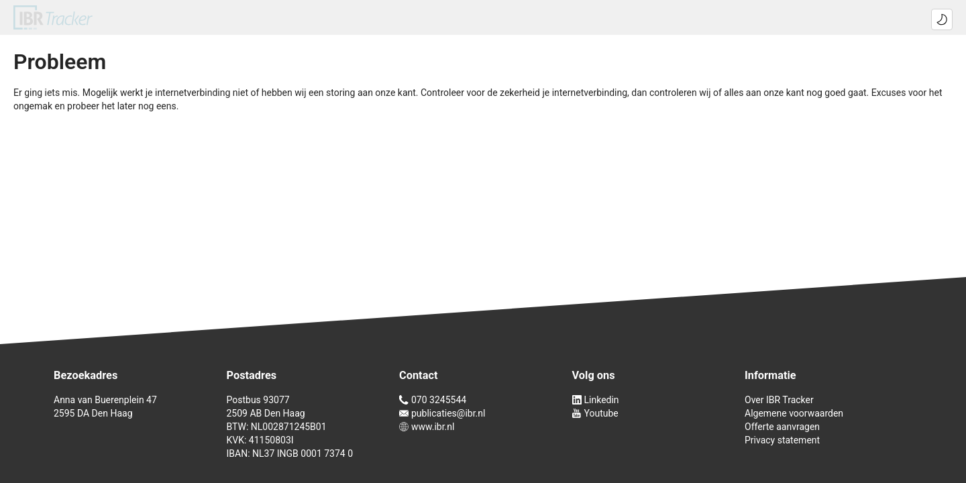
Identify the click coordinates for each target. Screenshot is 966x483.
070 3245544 (432, 399)
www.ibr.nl (426, 426)
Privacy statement (782, 440)
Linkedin (595, 399)
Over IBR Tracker (779, 399)
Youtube (595, 413)
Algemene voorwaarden (794, 413)
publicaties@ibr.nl (442, 413)
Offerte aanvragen (782, 426)
